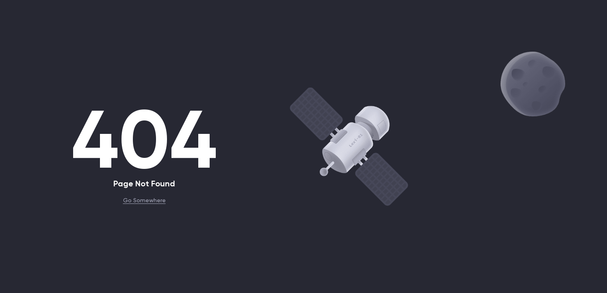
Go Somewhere (144, 199)
